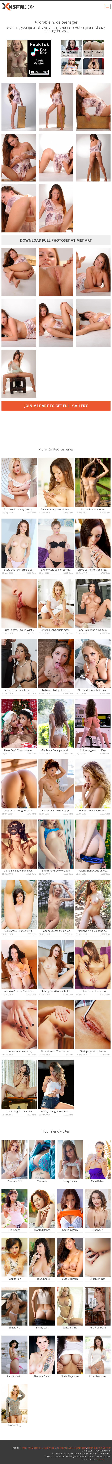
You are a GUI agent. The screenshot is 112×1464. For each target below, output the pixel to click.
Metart (45, 1447)
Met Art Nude (66, 1447)
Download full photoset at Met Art (56, 240)
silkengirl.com (80, 1447)
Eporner (107, 1447)
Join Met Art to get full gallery (56, 405)
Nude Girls (54, 1447)
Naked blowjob (94, 1447)
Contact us (99, 1459)
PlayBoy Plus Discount (30, 1447)
